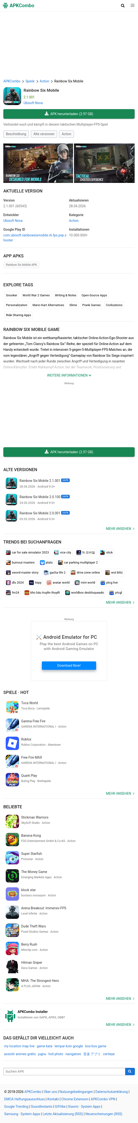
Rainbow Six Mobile (41, 90)
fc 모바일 (85, 552)
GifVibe (60, 1106)
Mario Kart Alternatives (48, 305)
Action (66, 134)
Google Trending (16, 1106)
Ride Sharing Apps (18, 315)
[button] (122, 5)
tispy (35, 582)
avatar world (58, 582)
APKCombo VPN (103, 1099)
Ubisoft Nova (33, 103)
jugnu (42, 1054)
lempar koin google (69, 1046)
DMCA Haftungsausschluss (24, 1099)
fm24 (12, 592)
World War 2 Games (36, 295)
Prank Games (91, 305)
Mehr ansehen (118, 529)
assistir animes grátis (20, 1054)
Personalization (16, 305)
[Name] (64, 1071)
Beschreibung (16, 134)
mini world (85, 582)
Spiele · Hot (16, 692)
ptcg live (109, 582)
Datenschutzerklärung (111, 1092)
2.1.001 (15, 206)
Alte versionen (44, 134)
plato (46, 562)
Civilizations (114, 305)
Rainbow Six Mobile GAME (31, 329)
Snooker (11, 295)
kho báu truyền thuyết (42, 592)
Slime (73, 305)
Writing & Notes (65, 295)
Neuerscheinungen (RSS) (103, 1114)
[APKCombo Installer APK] (69, 1014)
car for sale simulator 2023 (27, 552)
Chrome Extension (75, 1099)
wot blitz (114, 572)
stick (106, 552)
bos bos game (95, 1046)
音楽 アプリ (92, 1054)
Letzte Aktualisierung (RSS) (63, 1114)
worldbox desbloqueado (84, 592)
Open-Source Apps (94, 295)
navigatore (73, 1054)
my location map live (19, 1046)
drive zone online (85, 572)
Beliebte (12, 806)
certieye (109, 1054)
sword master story (22, 572)
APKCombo (11, 81)
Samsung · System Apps (22, 1114)
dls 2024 (15, 582)
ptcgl (115, 592)
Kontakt (53, 1099)
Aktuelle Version (23, 190)
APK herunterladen (69, 114)
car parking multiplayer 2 (78, 562)
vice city (62, 552)
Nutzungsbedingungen (76, 1092)
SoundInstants (41, 1106)
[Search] (130, 1071)
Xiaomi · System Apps (84, 1106)
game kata (45, 1046)
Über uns (50, 1092)
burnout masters (20, 562)
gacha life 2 (55, 572)
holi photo (56, 1054)
